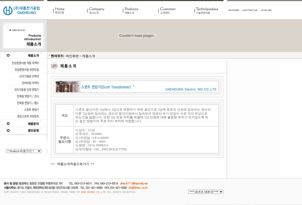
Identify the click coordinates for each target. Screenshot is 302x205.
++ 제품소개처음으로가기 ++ (72, 164)
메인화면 (72, 56)
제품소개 (88, 56)
